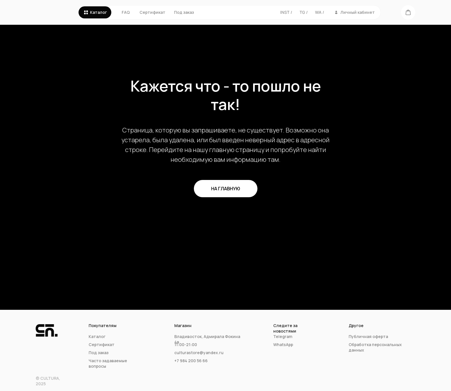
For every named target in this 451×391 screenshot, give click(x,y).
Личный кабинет (358, 12)
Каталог (98, 12)
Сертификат (152, 12)
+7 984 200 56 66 (191, 360)
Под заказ (184, 12)
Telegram (282, 336)
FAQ (126, 12)
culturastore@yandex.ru (198, 352)
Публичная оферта (368, 336)
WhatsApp (283, 344)
